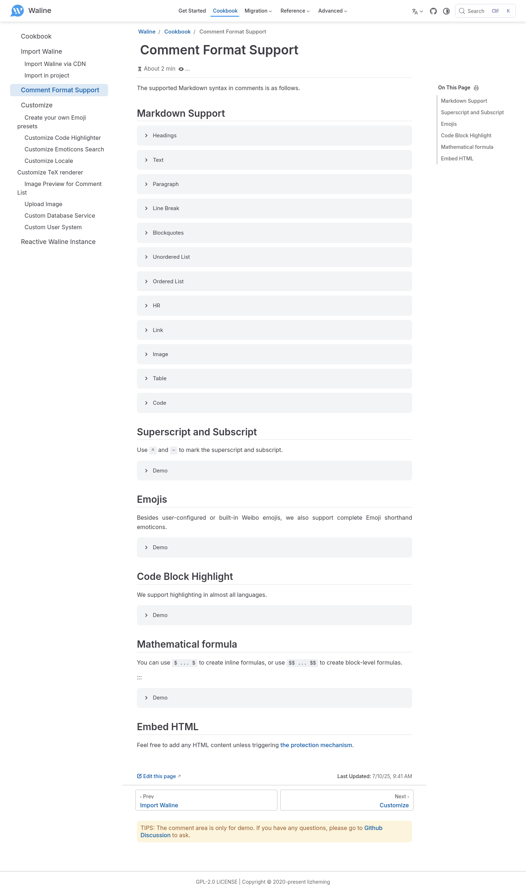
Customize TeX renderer (50, 172)
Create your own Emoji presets (51, 122)
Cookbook (225, 11)
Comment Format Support (56, 90)
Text (158, 160)
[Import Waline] (206, 800)
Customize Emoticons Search (60, 149)
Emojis (449, 124)
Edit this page (156, 776)
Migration (258, 12)
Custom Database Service (56, 215)
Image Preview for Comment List (59, 188)
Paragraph (166, 184)
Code (159, 403)
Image (160, 354)
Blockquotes (168, 233)
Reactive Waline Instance (54, 241)
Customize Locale (45, 160)
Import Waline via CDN (51, 63)
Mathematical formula (467, 147)
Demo (160, 470)
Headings (165, 135)
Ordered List (168, 281)
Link (158, 330)
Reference (294, 12)
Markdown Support (464, 101)
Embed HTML (457, 158)
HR (156, 305)
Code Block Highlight (466, 135)
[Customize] (347, 800)
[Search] (485, 11)
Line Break (166, 208)
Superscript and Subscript (472, 112)
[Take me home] (31, 11)
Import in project (43, 75)
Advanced (332, 12)
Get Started (192, 11)
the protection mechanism (316, 745)
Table (159, 378)
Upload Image (39, 204)
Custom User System (49, 227)
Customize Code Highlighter (59, 137)
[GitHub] (433, 11)
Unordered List (171, 257)
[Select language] (418, 11)
